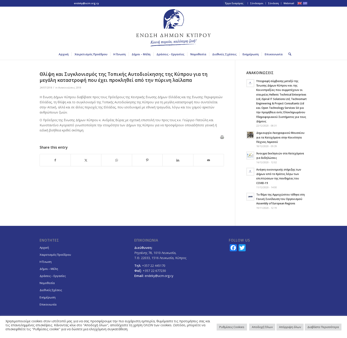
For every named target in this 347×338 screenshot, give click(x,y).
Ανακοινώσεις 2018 (69, 87)
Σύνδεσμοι (256, 3)
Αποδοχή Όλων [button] (262, 327)
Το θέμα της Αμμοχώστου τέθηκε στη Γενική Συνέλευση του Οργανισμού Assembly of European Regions (280, 199)
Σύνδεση (273, 3)
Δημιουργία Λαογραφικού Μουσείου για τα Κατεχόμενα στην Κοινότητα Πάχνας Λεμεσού (280, 137)
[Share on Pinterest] (147, 160)
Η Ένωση (46, 262)
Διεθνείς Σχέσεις (51, 290)
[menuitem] (234, 3)
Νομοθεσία (47, 283)
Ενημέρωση (48, 297)
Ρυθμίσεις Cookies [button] (231, 327)
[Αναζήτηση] (288, 54)
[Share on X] (86, 160)
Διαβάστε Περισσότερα (323, 327)
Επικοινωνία (48, 304)
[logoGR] (173, 28)
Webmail (288, 3)
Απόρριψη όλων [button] (290, 327)
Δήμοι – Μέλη (49, 269)
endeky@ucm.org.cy (86, 3)
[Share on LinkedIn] (178, 160)
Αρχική (44, 248)
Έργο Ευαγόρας (234, 3)
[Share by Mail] (208, 160)
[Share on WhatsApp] (116, 160)
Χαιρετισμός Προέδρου (55, 255)
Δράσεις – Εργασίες (53, 276)
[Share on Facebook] (55, 160)
